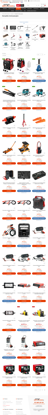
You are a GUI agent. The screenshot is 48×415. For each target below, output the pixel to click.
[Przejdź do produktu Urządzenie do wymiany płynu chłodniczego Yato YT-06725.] (9, 65)
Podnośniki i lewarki (20, 37)
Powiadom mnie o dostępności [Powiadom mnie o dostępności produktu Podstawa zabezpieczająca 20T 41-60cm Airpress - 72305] (39, 80)
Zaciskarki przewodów (27, 45)
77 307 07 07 (5, 2)
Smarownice (5, 45)
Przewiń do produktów (24, 23)
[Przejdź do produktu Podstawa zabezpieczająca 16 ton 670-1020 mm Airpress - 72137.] (24, 120)
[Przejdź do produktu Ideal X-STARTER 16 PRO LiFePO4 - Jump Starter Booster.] (39, 148)
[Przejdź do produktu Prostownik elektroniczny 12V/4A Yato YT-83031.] (9, 313)
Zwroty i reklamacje (6, 405)
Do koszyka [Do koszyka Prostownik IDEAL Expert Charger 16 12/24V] (9, 273)
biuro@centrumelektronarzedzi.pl (39, 403)
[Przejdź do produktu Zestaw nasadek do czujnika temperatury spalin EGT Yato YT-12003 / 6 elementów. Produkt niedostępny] (24, 175)
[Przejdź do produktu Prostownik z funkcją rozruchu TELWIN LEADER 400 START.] (9, 369)
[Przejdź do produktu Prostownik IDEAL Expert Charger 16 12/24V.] (9, 258)
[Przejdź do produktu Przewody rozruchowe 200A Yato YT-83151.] (9, 230)
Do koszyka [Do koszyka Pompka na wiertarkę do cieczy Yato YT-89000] (9, 135)
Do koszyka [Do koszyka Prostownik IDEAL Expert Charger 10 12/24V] (24, 273)
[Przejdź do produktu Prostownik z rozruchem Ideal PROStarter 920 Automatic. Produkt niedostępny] (9, 342)
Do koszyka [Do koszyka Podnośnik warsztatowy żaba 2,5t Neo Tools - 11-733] (9, 163)
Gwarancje (4, 406)
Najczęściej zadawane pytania (7, 402)
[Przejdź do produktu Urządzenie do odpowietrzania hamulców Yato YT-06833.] (24, 65)
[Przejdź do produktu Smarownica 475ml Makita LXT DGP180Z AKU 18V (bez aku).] (24, 93)
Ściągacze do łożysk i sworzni (20, 45)
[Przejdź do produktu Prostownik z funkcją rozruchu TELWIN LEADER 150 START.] (39, 369)
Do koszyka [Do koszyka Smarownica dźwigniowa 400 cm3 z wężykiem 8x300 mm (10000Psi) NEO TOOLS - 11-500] (9, 108)
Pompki (27, 36)
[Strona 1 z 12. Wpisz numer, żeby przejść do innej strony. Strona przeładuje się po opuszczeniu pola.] (40, 54)
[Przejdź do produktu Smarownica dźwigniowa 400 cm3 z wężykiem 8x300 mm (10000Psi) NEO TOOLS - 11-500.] (9, 93)
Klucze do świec (13, 28)
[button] (38, 5)
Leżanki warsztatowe (5, 37)
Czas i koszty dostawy (6, 411)
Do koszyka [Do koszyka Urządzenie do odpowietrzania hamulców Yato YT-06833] (24, 80)
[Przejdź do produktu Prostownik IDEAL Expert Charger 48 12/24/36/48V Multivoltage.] (39, 285)
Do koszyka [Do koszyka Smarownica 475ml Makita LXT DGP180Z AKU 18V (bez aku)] (24, 108)
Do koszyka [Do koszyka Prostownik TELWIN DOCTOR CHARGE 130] (39, 357)
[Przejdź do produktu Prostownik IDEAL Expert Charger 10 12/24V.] (24, 258)
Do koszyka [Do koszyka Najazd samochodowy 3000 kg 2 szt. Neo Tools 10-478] (39, 135)
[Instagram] (20, 2)
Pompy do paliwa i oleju (35, 37)
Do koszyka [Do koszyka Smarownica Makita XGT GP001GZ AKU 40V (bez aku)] (39, 108)
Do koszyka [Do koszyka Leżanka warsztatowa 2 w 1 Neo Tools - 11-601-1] (24, 163)
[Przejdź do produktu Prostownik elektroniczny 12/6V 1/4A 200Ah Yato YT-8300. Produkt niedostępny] (9, 285)
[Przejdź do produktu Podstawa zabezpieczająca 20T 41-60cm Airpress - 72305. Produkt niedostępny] (39, 65)
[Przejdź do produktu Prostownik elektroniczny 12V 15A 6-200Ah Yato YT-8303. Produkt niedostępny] (24, 230)
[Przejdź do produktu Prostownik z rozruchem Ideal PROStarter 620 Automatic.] (24, 342)
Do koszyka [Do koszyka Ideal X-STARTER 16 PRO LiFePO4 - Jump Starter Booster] (39, 163)
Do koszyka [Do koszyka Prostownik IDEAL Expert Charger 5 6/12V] (39, 273)
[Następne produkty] (42, 390)
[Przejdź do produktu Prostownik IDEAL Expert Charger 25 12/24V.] (39, 230)
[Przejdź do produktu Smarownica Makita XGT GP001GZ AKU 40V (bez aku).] (39, 93)
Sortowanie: (4, 53)
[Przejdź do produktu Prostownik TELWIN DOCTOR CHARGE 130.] (39, 342)
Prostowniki (42, 36)
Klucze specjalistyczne (35, 28)
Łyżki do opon (13, 36)
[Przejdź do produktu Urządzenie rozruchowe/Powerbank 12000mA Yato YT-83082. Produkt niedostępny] (39, 175)
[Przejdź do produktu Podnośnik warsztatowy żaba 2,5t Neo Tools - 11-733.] (9, 148)
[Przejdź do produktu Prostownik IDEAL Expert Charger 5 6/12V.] (39, 258)
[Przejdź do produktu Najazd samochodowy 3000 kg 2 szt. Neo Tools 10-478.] (39, 120)
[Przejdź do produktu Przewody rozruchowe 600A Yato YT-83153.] (24, 203)
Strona (38, 54)
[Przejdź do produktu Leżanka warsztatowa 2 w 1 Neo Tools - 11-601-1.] (24, 148)
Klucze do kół (27, 28)
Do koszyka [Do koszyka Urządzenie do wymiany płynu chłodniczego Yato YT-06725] (9, 80)
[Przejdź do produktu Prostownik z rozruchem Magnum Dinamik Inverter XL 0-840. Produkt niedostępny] (24, 313)
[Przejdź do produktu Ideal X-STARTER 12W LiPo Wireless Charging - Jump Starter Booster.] (9, 175)
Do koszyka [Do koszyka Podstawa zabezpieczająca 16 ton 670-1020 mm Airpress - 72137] (24, 135)
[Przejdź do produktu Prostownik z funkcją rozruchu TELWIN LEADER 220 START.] (24, 369)
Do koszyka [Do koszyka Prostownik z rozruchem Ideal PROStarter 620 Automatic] (24, 357)
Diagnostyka (5, 28)
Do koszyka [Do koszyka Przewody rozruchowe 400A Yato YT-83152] (9, 218)
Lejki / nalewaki (42, 28)
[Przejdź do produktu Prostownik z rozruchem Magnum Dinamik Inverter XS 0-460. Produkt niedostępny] (39, 313)
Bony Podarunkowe (19, 411)
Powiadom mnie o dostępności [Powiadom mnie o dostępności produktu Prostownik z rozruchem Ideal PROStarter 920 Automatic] (9, 357)
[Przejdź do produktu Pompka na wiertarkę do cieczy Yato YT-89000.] (9, 120)
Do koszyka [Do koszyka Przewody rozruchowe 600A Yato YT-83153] (24, 218)
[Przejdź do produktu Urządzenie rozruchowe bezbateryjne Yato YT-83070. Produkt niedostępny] (39, 203)
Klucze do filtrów (20, 28)
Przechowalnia (18, 402)
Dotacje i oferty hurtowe (7, 401)
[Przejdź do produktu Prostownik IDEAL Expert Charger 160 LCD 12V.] (24, 285)
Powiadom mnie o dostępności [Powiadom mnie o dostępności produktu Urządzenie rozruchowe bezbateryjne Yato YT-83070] (39, 218)
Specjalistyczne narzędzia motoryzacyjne (13, 46)
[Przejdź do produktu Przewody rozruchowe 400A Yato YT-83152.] (9, 203)
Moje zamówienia (19, 401)
